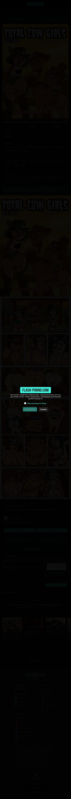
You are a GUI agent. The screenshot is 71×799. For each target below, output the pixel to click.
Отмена (43, 409)
